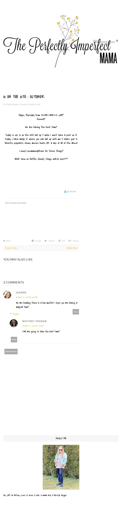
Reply (76, 312)
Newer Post (11, 248)
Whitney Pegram (12, 104)
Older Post (72, 248)
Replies (16, 314)
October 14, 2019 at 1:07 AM (32, 325)
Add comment (11, 351)
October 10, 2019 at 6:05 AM (26, 297)
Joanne (21, 292)
